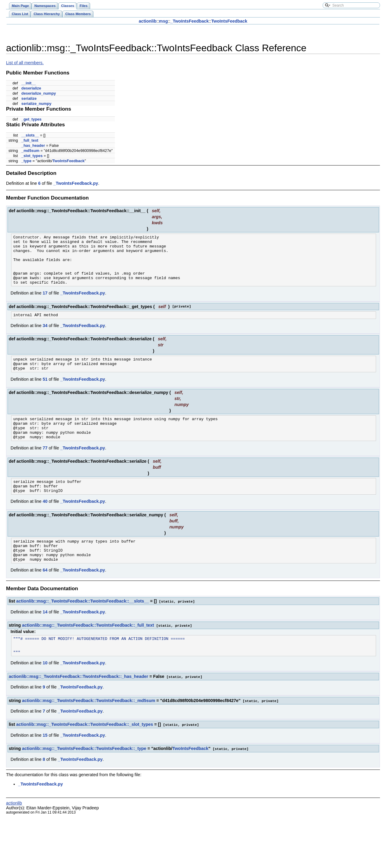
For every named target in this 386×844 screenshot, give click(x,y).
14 (45, 637)
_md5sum (30, 150)
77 (45, 466)
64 (45, 595)
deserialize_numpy (38, 93)
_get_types (31, 119)
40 (45, 522)
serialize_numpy (36, 103)
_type (26, 161)
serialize (29, 98)
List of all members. (25, 62)
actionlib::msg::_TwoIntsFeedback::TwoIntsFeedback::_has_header (78, 704)
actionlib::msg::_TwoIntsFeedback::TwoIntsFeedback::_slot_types (84, 752)
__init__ (28, 83)
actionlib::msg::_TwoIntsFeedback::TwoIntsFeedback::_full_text (88, 650)
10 (45, 691)
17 (45, 303)
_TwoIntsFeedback (189, 21)
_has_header (33, 145)
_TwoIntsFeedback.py (75, 183)
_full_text (29, 140)
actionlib (148, 21)
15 (45, 762)
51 (45, 392)
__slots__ (30, 135)
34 (45, 336)
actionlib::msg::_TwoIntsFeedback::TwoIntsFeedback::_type (84, 775)
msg (163, 21)
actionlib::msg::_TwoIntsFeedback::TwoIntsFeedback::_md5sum (88, 728)
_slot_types (32, 155)
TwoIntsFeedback (229, 21)
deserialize (31, 88)
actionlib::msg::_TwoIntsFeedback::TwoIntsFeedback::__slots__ (82, 626)
